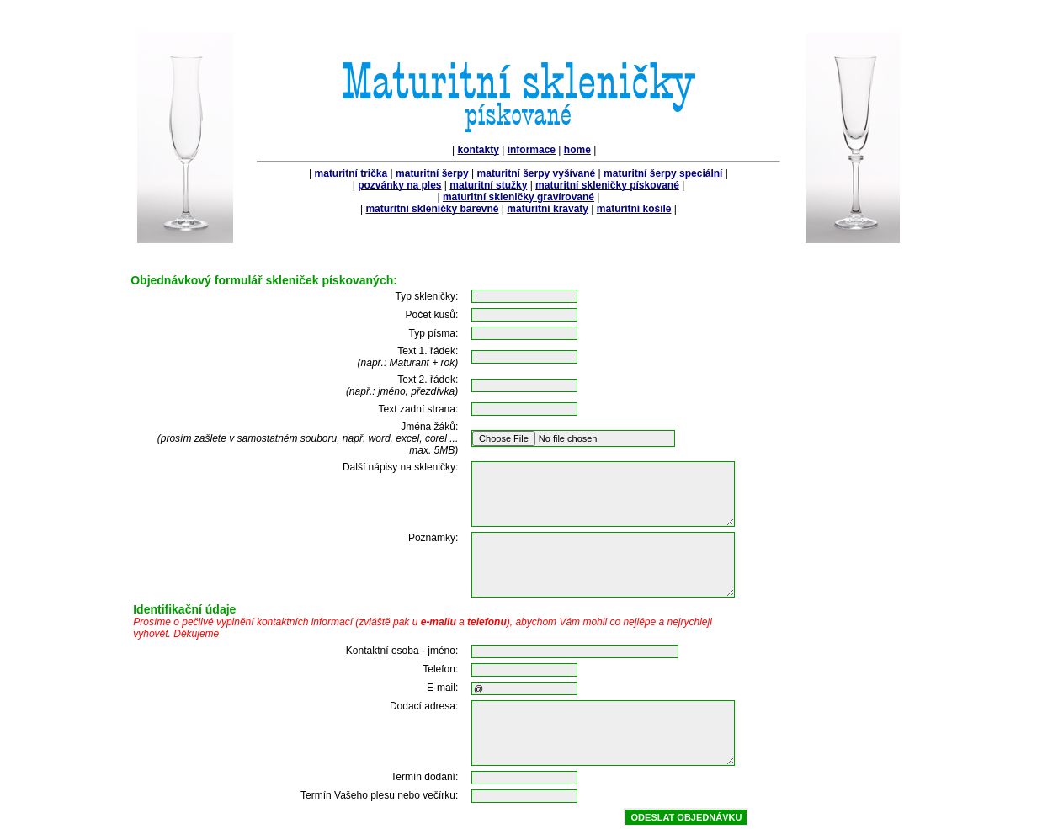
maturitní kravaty (547, 209)
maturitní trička (351, 173)
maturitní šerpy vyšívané (536, 173)
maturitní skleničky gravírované (518, 197)
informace (532, 150)
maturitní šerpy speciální (663, 173)
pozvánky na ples (399, 185)
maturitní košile (634, 209)
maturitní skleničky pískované (607, 185)
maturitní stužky (488, 185)
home (577, 150)
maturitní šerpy (432, 173)
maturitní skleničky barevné (431, 209)
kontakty (478, 150)
